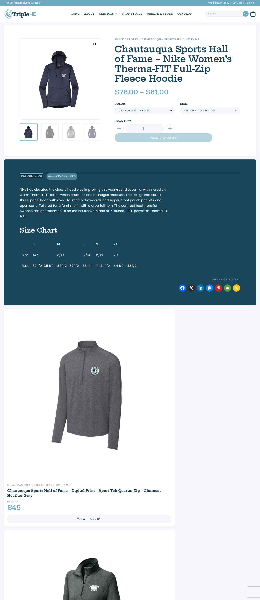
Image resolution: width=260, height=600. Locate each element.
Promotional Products (47, 495)
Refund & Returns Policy (182, 569)
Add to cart (210, 129)
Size (183, 104)
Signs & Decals (37, 506)
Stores (133, 39)
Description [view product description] (30, 174)
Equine (103, 484)
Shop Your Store (114, 495)
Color (120, 104)
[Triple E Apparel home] (20, 13)
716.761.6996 (233, 565)
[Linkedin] (200, 280)
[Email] (227, 280)
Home (73, 13)
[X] (191, 280)
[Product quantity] (144, 128)
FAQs (209, 2)
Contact (183, 13)
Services (105, 13)
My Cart (179, 495)
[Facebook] (182, 280)
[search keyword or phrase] (227, 13)
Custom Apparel (39, 484)
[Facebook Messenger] (209, 280)
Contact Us (183, 506)
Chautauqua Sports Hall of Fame (171, 39)
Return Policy (222, 2)
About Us (25, 556)
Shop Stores (130, 13)
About (88, 13)
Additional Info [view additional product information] (64, 174)
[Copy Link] (236, 280)
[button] (95, 44)
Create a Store (159, 13)
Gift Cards (238, 2)
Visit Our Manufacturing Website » (23, 2)
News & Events (27, 561)
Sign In (251, 2)
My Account (184, 484)
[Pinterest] (218, 280)
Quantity (123, 121)
